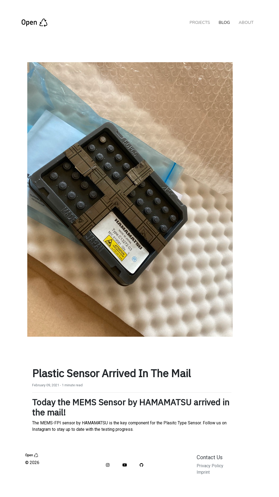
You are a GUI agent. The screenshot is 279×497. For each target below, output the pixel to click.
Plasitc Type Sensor (182, 422)
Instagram (41, 429)
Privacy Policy (210, 465)
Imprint (203, 472)
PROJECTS (199, 22)
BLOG (224, 22)
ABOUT (246, 22)
